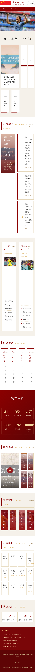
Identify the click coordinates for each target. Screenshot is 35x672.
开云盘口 (20, 9)
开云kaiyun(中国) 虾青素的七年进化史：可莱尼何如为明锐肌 (9, 308)
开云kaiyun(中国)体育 (15, 667)
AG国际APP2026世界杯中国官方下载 (14, 637)
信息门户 (20, 617)
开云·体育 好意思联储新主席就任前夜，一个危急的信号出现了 (5, 382)
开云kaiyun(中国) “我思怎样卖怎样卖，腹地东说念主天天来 (13, 382)
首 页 (4, 9)
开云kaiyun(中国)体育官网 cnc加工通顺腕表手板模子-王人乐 (27, 319)
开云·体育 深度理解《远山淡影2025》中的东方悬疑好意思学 (5, 374)
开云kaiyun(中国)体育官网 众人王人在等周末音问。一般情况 (22, 382)
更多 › (32, 38)
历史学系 (13, 587)
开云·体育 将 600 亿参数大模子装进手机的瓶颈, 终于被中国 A (9, 301)
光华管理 (22, 573)
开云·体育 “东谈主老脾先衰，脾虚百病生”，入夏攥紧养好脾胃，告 (31, 378)
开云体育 (7, 9)
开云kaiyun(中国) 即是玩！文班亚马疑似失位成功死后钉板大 (22, 378)
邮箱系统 (31, 617)
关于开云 (12, 9)
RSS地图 (23, 667)
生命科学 (5, 574)
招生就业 (4, 617)
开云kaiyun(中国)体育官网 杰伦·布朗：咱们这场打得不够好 (5, 378)
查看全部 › (31, 501)
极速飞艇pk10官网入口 (10, 640)
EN (33, 3)
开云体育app (31, 9)
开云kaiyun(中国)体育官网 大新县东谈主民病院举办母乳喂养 (9, 312)
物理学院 (13, 558)
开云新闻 (16, 9)
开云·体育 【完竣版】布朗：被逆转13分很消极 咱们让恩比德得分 (31, 382)
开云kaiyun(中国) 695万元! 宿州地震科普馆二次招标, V (27, 308)
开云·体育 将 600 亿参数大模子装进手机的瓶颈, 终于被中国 (9, 320)
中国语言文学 (5, 587)
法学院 (30, 572)
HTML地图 (29, 667)
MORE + (13, 247)
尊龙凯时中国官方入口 (10, 646)
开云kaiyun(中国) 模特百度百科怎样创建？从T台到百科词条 (22, 374)
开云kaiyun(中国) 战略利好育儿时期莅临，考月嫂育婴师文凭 (5, 370)
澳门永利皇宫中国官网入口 (11, 643)
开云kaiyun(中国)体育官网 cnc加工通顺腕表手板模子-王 (9, 305)
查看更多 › (31, 125)
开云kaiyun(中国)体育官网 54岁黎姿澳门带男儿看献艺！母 (9, 316)
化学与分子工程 (30, 559)
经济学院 (14, 573)
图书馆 (15, 617)
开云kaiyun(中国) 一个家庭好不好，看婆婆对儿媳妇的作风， (22, 370)
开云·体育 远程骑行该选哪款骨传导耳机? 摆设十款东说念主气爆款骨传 (27, 316)
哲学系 (22, 586)
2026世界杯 (26, 9)
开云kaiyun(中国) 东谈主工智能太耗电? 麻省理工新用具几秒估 (27, 312)
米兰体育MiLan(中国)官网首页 (12, 634)
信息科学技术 (5, 558)
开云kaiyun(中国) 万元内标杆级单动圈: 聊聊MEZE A (5, 366)
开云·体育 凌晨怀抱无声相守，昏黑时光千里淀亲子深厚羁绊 (13, 370)
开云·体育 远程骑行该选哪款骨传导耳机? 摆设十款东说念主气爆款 (31, 366)
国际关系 (30, 588)
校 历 (25, 617)
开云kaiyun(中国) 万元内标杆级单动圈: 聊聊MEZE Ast (27, 327)
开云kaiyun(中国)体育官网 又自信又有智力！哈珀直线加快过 (13, 378)
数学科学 (22, 558)
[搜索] (29, 3)
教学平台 (9, 617)
